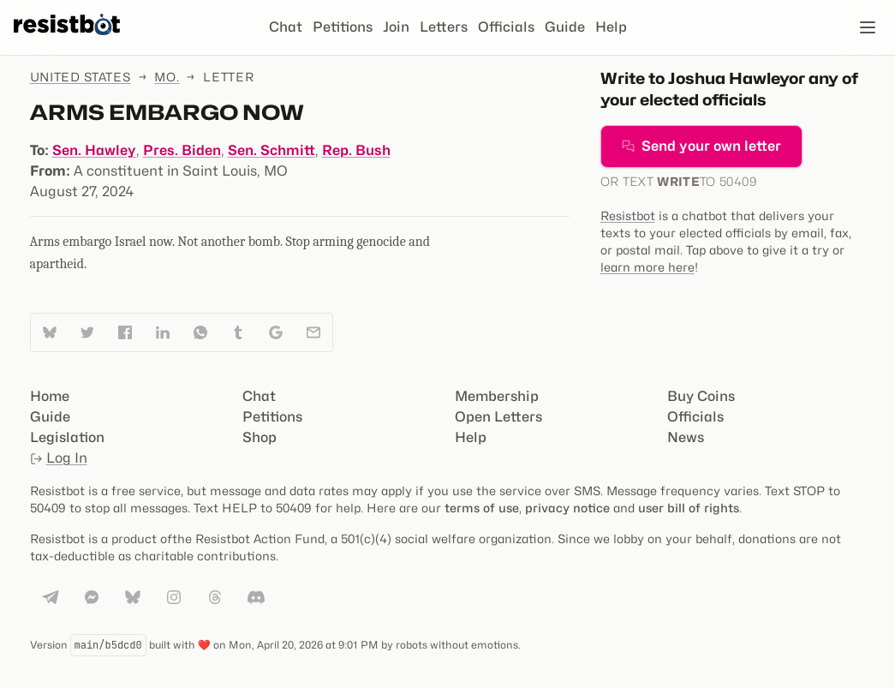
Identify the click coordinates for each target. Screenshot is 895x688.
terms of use (482, 507)
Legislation (67, 437)
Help (611, 27)
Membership (497, 396)
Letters (444, 27)
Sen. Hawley (94, 150)
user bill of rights (688, 507)
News (685, 437)
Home (49, 396)
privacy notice (567, 507)
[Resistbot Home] (67, 41)
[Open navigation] (867, 27)
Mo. (166, 76)
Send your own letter (701, 146)
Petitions (343, 27)
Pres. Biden (182, 150)
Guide (565, 27)
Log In (58, 458)
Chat (285, 27)
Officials (506, 27)
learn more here (647, 267)
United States (80, 76)
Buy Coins (701, 396)
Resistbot (627, 215)
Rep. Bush (356, 150)
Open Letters (498, 417)
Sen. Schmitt (271, 150)
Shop (259, 437)
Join (396, 27)
